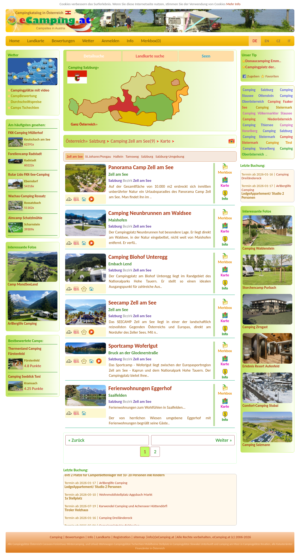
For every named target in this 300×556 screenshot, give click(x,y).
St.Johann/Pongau (98, 156)
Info (130, 40)
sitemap (139, 537)
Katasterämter (284, 544)
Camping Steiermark (274, 107)
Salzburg (99, 141)
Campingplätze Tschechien (129, 544)
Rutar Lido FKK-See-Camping (28, 174)
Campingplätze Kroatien (256, 544)
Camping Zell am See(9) (135, 141)
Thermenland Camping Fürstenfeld (24, 351)
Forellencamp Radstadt (25, 154)
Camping (56, 537)
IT (289, 41)
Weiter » (224, 440)
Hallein (118, 156)
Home (14, 40)
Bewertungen (63, 40)
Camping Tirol (279, 143)
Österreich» (77, 141)
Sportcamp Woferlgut (133, 345)
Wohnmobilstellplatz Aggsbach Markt (125, 496)
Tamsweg (132, 156)
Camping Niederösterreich (267, 119)
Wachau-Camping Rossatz (26, 196)
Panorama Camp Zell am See (140, 167)
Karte (167, 141)
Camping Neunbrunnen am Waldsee (149, 212)
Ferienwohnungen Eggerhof (140, 388)
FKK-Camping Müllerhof (25, 133)
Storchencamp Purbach (259, 288)
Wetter (88, 40)
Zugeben (253, 76)
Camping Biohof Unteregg (137, 256)
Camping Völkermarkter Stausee (267, 113)
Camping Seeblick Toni (24, 376)
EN (267, 41)
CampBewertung (24, 96)
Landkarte (35, 40)
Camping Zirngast (255, 327)
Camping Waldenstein (258, 248)
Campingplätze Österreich (27, 544)
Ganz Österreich (83, 124)
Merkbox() (151, 40)
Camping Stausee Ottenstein (267, 93)
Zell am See (75, 156)
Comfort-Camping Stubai (260, 406)
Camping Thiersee (258, 125)
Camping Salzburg (258, 90)
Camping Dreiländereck (115, 519)
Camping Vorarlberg (259, 148)
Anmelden (110, 40)
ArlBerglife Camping (22, 323)
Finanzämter (142, 548)
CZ (278, 41)
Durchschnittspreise (26, 101)
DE (254, 40)
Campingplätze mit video (30, 90)
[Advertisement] (33, 437)
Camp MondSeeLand (23, 284)
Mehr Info (233, 4)
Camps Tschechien (25, 107)
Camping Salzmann (256, 445)
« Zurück (76, 440)
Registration (122, 537)
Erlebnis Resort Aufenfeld (261, 366)
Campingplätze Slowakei (186, 544)
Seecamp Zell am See (132, 302)
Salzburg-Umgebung (169, 156)
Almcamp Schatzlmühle (25, 218)
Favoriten (272, 76)
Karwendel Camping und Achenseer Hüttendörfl (133, 508)
